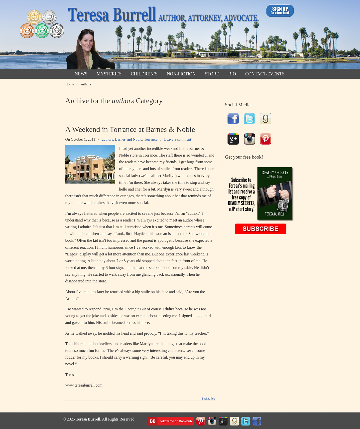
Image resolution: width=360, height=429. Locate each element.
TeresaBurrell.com (162, 35)
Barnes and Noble (128, 139)
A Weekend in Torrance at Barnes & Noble (130, 129)
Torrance (150, 139)
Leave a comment (177, 139)
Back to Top (208, 399)
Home (69, 84)
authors (107, 139)
